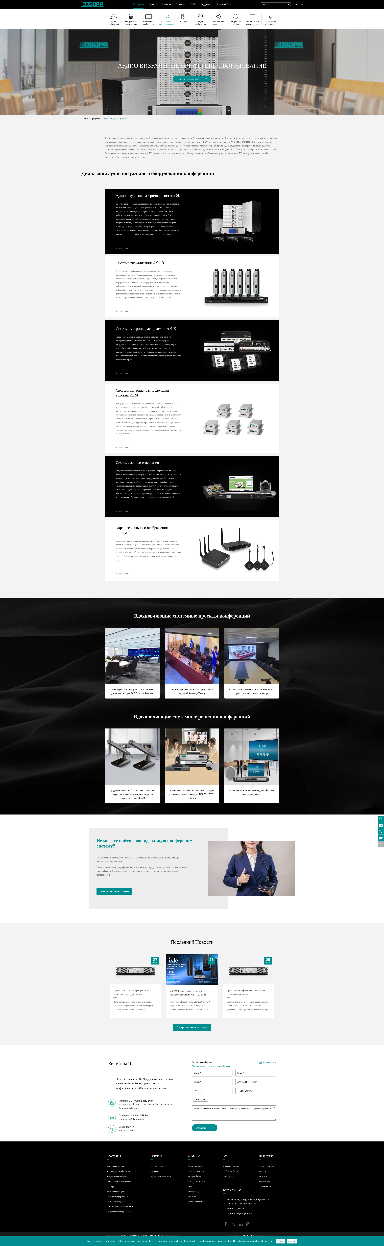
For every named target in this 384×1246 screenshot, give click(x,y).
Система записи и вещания (137, 465)
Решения (166, 6)
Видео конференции (200, 22)
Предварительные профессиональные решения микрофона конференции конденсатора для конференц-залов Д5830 (132, 796)
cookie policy (252, 1241)
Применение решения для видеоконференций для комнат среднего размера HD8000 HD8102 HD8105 (192, 796)
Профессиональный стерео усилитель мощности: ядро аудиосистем (131, 994)
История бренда (195, 1178)
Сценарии (154, 1173)
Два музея (192, 1199)
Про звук (183, 21)
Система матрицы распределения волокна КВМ (142, 395)
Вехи (190, 1188)
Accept (292, 1241)
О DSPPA (180, 6)
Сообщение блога (230, 1173)
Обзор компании (195, 1168)
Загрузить (263, 1178)
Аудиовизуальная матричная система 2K (148, 198)
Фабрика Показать (196, 1173)
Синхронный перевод (235, 22)
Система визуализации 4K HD (140, 265)
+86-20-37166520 (236, 1210)
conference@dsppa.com (239, 1216)
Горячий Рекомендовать (160, 1178)
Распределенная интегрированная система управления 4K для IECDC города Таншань (132, 693)
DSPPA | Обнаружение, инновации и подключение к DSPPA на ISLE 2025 (188, 995)
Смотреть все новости (192, 1029)
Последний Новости (192, 944)
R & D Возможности (196, 1183)
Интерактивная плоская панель (252, 22)
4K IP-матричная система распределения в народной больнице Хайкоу (192, 693)
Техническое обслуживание (265, 1186)
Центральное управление (218, 22)
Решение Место (157, 1168)
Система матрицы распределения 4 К (146, 331)
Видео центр (228, 1178)
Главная (84, 118)
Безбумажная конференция (148, 22)
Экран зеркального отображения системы (142, 533)
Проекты (153, 6)
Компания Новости (231, 1168)
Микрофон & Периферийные (270, 22)
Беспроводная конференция (131, 22)
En (299, 4)
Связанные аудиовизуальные (165, 22)
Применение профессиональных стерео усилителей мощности (246, 994)
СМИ (193, 6)
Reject (280, 1241)
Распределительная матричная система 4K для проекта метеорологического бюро (251, 693)
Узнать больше (123, 250)
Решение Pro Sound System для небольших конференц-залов (251, 794)
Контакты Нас (223, 6)
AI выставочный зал (196, 1204)
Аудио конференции (113, 22)
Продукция (138, 6)
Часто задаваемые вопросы (266, 1171)
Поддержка (206, 6)
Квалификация (194, 1193)
